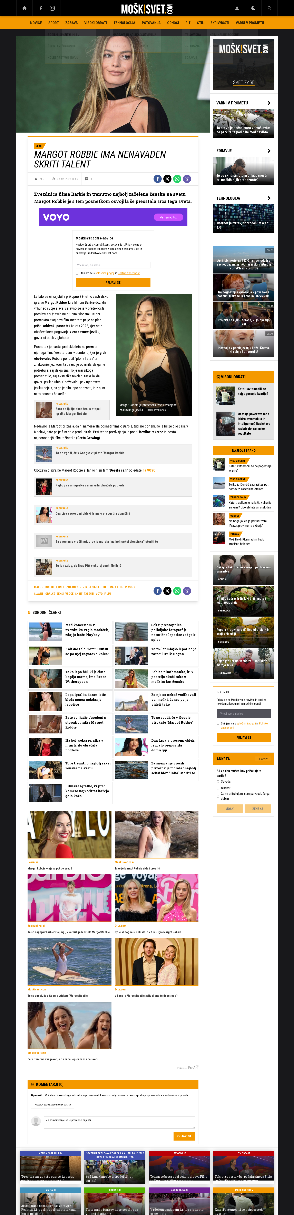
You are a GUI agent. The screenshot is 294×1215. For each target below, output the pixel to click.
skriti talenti (84, 593)
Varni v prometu (250, 23)
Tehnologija (124, 23)
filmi (107, 593)
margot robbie (44, 587)
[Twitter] (167, 179)
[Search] (269, 8)
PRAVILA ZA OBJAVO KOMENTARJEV (53, 1104)
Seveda (226, 781)
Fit (188, 23)
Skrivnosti (219, 23)
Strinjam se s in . (110, 273)
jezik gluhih (97, 587)
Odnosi (173, 23)
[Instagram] (52, 8)
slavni (38, 593)
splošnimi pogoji (105, 273)
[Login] (237, 8)
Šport (53, 23)
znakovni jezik (76, 587)
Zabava (71, 23)
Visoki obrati (95, 23)
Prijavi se (113, 283)
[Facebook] (41, 8)
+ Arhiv (263, 759)
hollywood (127, 587)
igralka (113, 587)
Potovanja (151, 23)
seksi (60, 593)
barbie (60, 587)
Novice (36, 23)
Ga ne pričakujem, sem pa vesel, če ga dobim (245, 796)
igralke (50, 593)
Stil (200, 23)
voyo (99, 593)
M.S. (42, 179)
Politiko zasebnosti (129, 273)
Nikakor (226, 788)
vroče (69, 593)
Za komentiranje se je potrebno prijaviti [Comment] (119, 1122)
